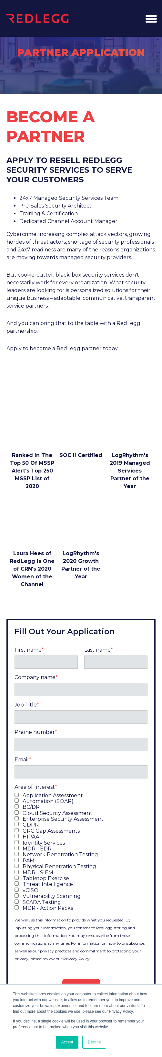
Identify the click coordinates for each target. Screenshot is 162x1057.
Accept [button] (67, 1042)
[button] (151, 18)
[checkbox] (81, 854)
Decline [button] (94, 1042)
